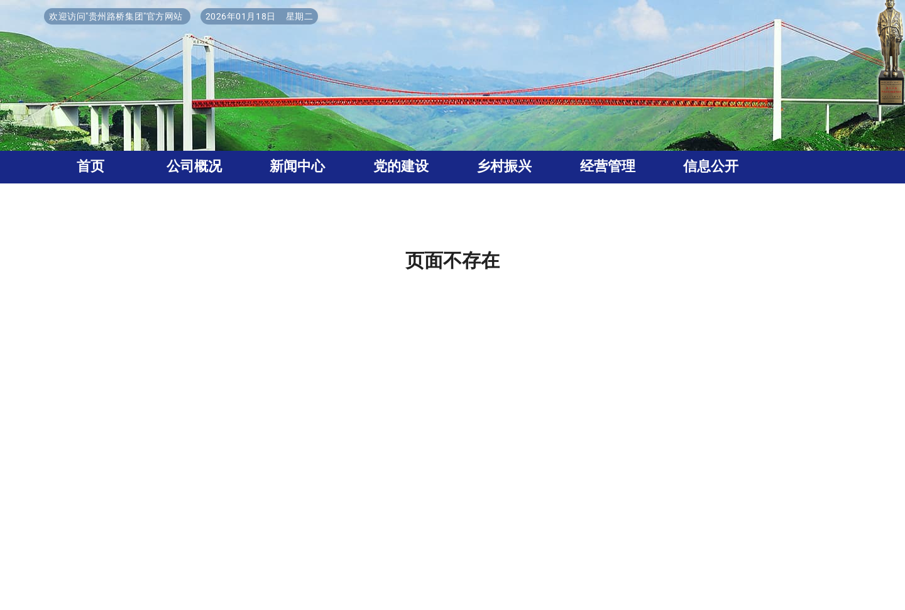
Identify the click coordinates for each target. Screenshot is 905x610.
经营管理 (607, 166)
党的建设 (401, 166)
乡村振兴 (504, 166)
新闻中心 (297, 166)
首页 (90, 166)
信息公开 (710, 166)
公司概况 (194, 166)
